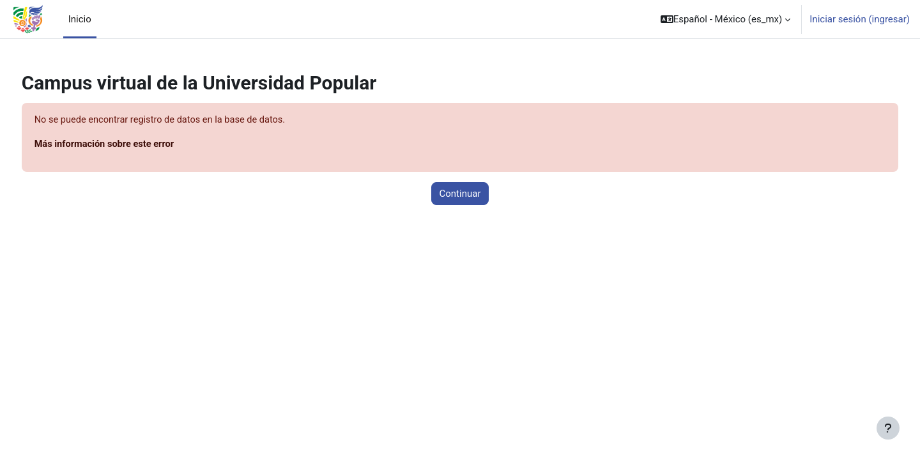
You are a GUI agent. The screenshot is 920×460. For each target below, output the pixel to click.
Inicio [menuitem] (79, 19)
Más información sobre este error (130, 145)
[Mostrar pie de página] (888, 428)
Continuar (460, 194)
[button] (725, 19)
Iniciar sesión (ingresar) (859, 19)
